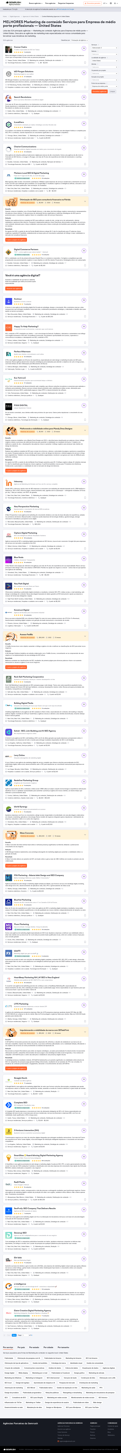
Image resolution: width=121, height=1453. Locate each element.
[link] (50, 3)
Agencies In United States (31, 16)
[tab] (8, 1347)
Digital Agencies (15, 16)
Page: (20, 1335)
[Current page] (25, 1335)
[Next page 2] (14, 1335)
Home (5, 16)
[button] (105, 3)
